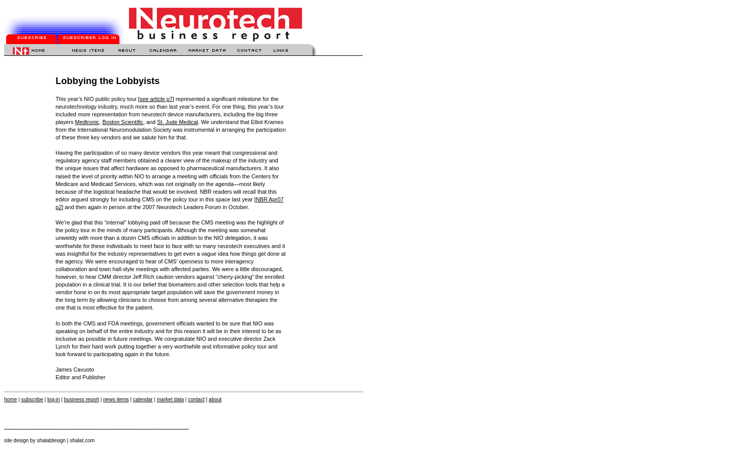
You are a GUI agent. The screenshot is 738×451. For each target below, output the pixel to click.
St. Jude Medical (177, 122)
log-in (53, 399)
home (10, 399)
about (215, 399)
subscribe (32, 399)
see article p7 (155, 99)
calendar (142, 399)
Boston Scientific (123, 122)
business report (81, 399)
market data (170, 399)
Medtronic (87, 122)
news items (116, 399)
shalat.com (82, 440)
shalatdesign (51, 440)
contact (196, 399)
